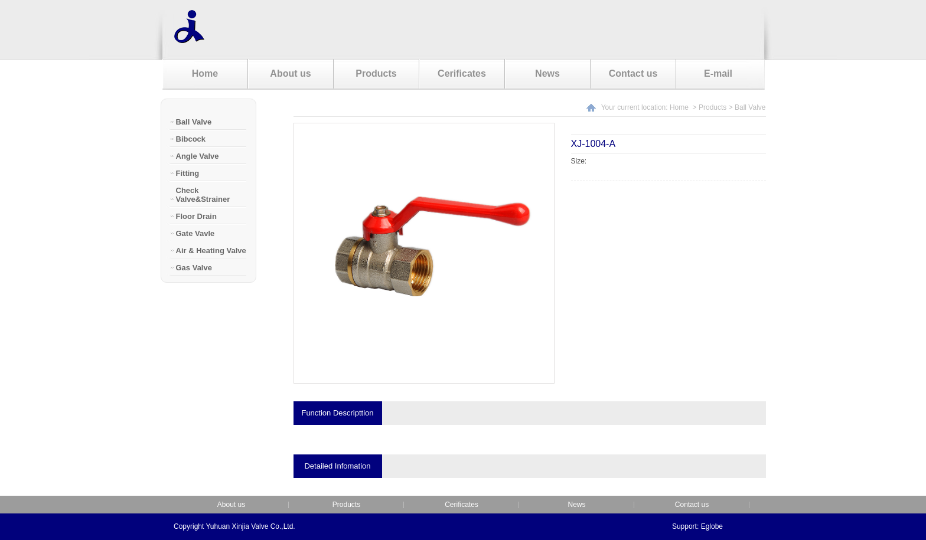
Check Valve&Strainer (203, 195)
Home (205, 73)
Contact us (633, 73)
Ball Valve (194, 121)
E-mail (718, 73)
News (547, 73)
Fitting (188, 173)
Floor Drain (196, 216)
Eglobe (712, 526)
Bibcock (191, 139)
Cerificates (462, 73)
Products (376, 73)
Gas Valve (194, 267)
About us (290, 73)
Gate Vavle (195, 233)
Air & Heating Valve (211, 250)
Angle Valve (197, 156)
